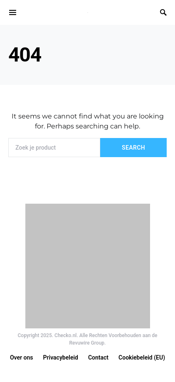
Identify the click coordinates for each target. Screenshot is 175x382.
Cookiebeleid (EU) (141, 357)
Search (133, 147)
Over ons (21, 357)
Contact (98, 357)
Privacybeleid (60, 357)
